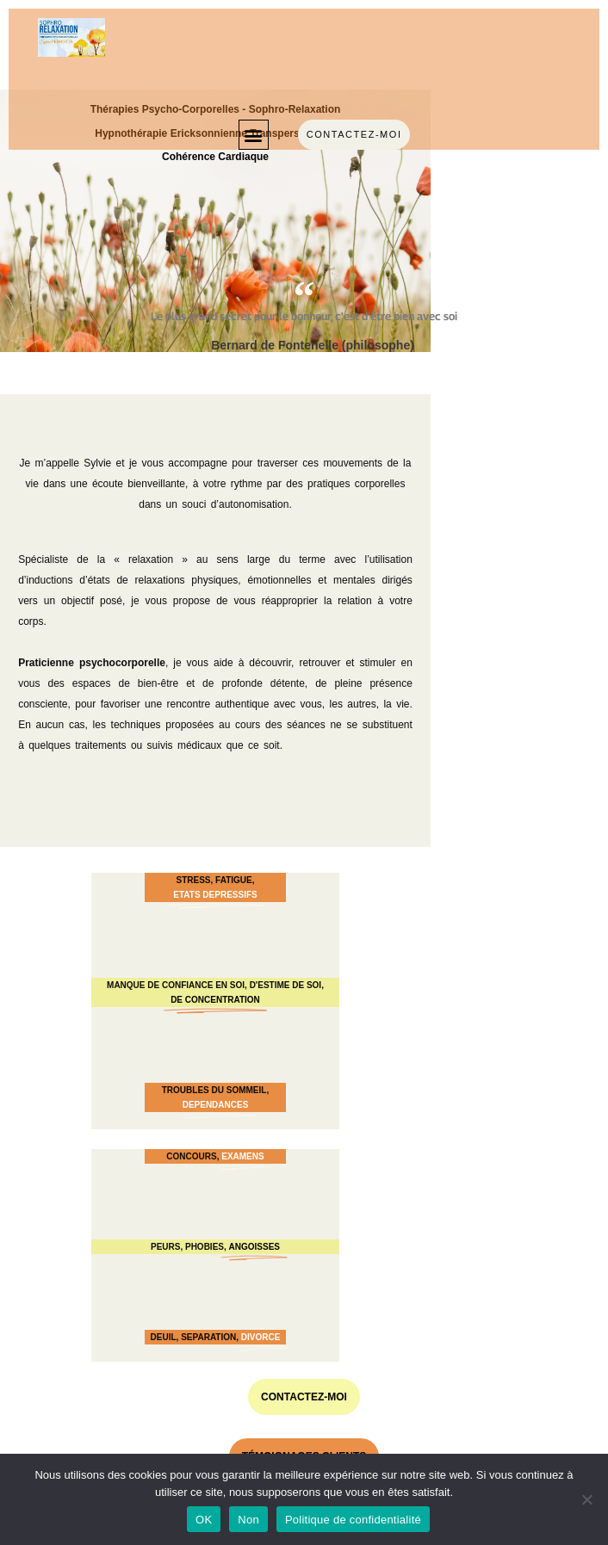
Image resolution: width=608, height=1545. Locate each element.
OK (203, 1519)
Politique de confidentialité (353, 1519)
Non (248, 1519)
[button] (254, 135)
